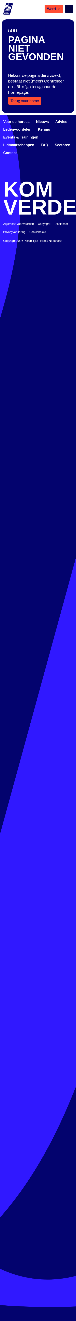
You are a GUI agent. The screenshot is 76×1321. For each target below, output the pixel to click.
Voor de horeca (16, 122)
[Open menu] (69, 9)
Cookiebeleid (37, 232)
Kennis (44, 129)
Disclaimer (61, 224)
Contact (10, 153)
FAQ (44, 145)
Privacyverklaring (14, 232)
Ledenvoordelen (17, 129)
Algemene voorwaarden (18, 224)
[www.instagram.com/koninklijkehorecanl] (71, 176)
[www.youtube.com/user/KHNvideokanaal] (54, 176)
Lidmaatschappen (18, 145)
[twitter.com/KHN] (38, 176)
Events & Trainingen (20, 137)
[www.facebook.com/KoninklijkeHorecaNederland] (4, 176)
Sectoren (62, 145)
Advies (61, 122)
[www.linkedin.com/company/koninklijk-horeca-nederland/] (21, 176)
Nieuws (42, 122)
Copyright (44, 224)
